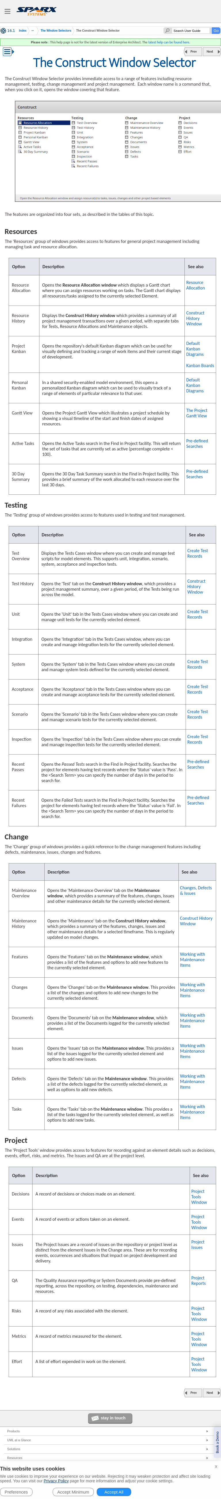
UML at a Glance (19, 1440)
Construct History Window (195, 318)
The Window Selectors (56, 30)
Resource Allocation (195, 285)
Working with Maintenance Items (192, 959)
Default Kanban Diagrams (195, 349)
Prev (193, 51)
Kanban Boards (200, 365)
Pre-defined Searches (197, 443)
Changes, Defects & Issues (196, 890)
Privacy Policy (56, 1481)
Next (210, 51)
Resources (14, 1458)
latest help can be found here (168, 42)
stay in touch (113, 1418)
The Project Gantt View (196, 413)
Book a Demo (217, 1442)
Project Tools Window (199, 1197)
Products (13, 1431)
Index (22, 30)
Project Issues (198, 1244)
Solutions (13, 1449)
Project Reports (198, 1280)
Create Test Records (197, 553)
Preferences (16, 1492)
